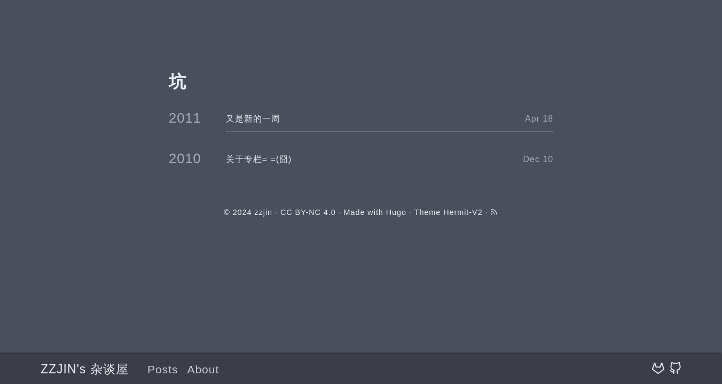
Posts (162, 369)
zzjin (263, 212)
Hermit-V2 (462, 212)
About (203, 369)
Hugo (396, 212)
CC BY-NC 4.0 (308, 212)
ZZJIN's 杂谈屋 (85, 369)
